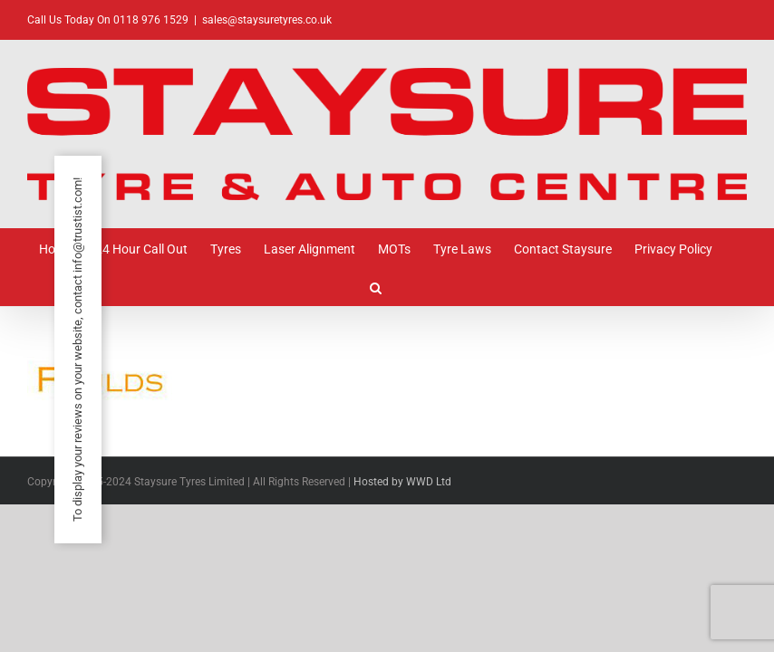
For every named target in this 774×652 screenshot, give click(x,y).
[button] (376, 286)
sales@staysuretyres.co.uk (267, 20)
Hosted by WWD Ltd (402, 481)
